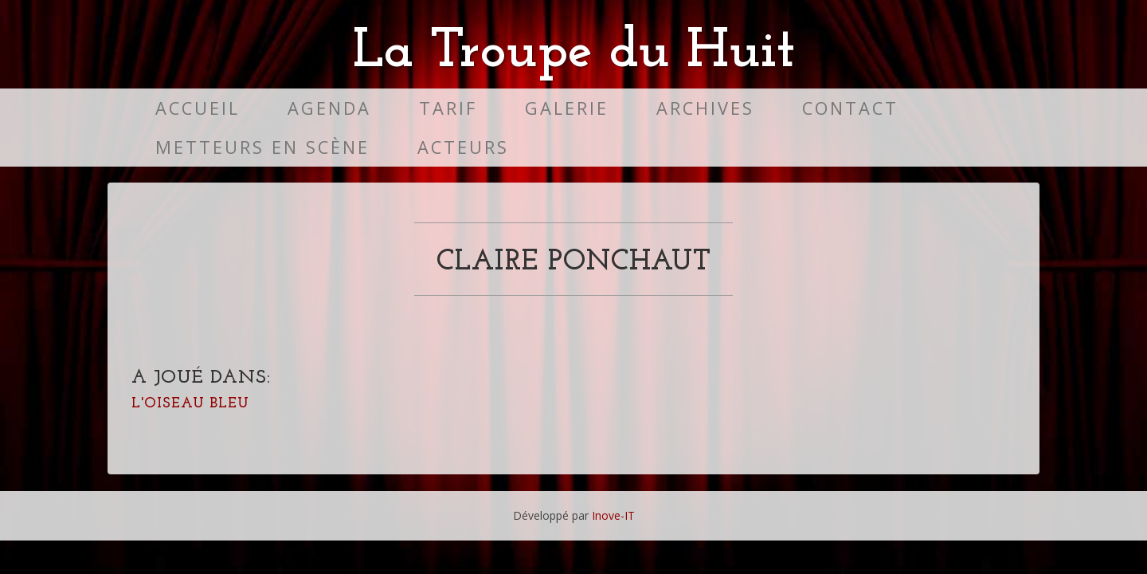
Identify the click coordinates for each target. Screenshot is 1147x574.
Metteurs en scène (262, 147)
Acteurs (463, 147)
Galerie (567, 108)
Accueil (197, 108)
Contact (850, 108)
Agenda (329, 108)
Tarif (448, 108)
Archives (705, 108)
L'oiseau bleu (190, 403)
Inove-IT (613, 515)
